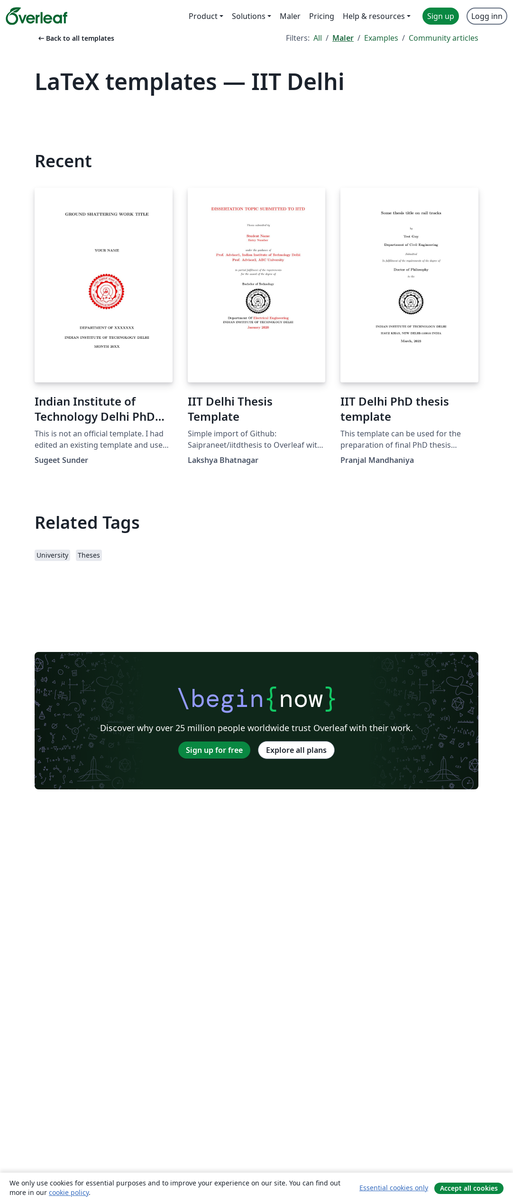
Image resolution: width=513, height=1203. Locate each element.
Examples (381, 38)
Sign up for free (214, 750)
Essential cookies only (393, 1187)
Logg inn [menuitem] (487, 16)
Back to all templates (75, 38)
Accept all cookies (469, 1188)
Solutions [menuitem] (249, 16)
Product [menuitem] (203, 16)
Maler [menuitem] (290, 16)
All (317, 38)
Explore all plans (296, 750)
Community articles (443, 38)
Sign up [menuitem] (440, 16)
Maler (343, 38)
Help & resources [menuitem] (374, 16)
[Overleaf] (36, 16)
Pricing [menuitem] (321, 16)
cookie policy (69, 1192)
